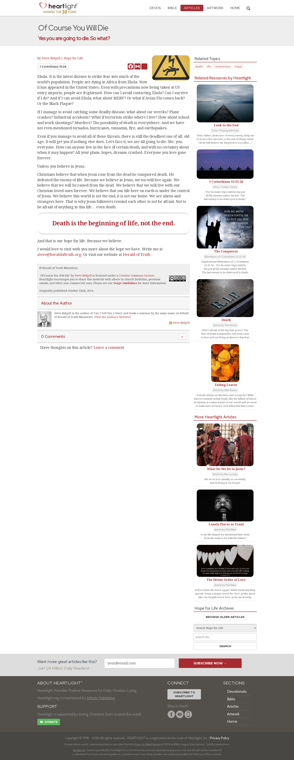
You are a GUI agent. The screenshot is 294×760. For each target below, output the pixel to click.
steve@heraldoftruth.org (59, 254)
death (199, 66)
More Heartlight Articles (215, 416)
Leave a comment (108, 347)
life (209, 66)
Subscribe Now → (210, 663)
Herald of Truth (136, 254)
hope (238, 66)
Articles (192, 8)
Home (232, 721)
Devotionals (237, 691)
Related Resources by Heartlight (222, 77)
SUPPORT (47, 706)
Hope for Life (73, 58)
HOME (235, 8)
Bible (172, 8)
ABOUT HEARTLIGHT (59, 683)
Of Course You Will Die (54, 275)
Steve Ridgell (51, 58)
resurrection (223, 66)
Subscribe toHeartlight (184, 694)
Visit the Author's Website (112, 317)
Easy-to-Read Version (148, 744)
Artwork (215, 8)
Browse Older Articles (225, 617)
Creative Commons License (136, 275)
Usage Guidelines (125, 283)
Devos (155, 8)
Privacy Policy (219, 738)
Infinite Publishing (101, 698)
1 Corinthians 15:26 (53, 66)
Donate (49, 722)
